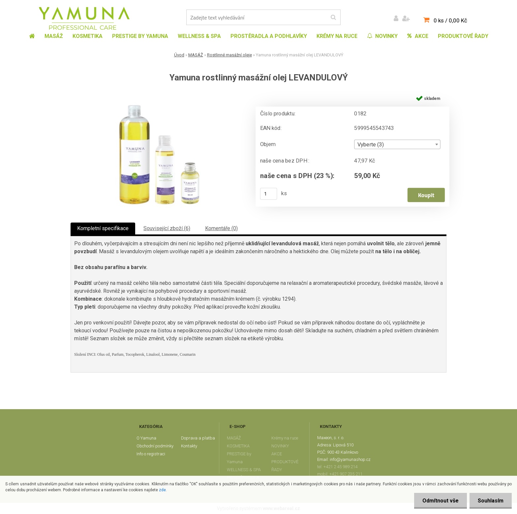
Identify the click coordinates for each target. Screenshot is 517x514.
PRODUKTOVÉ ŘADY (284, 465)
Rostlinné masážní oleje (229, 54)
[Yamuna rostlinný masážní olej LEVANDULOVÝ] (158, 94)
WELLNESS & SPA (244, 469)
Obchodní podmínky (155, 445)
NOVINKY (280, 445)
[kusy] (268, 194)
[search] (333, 17)
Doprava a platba (198, 438)
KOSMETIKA (238, 445)
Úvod (179, 54)
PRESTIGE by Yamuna (239, 457)
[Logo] (84, 18)
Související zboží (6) (166, 228)
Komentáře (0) (221, 228)
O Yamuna (146, 438)
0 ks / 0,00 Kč (450, 20)
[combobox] (397, 144)
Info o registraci (151, 453)
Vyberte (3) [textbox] (370, 144)
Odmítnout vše (440, 501)
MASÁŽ (195, 54)
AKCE (276, 453)
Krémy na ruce (284, 438)
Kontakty (189, 445)
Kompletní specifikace (103, 228)
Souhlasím (490, 501)
